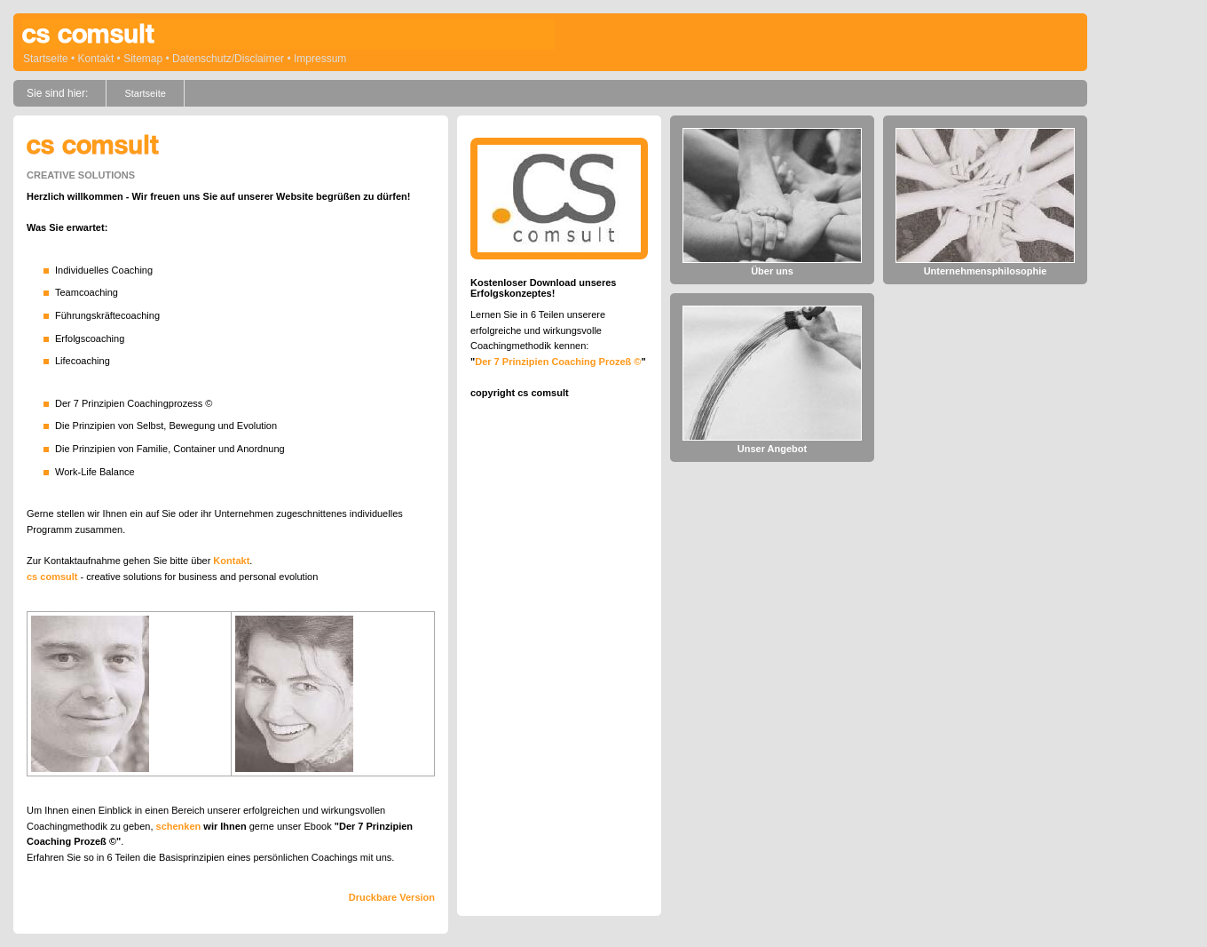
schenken (178, 826)
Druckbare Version (392, 897)
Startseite (45, 58)
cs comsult (52, 576)
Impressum (320, 58)
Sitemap (142, 58)
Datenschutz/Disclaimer (228, 58)
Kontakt (96, 58)
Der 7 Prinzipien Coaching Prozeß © (558, 361)
